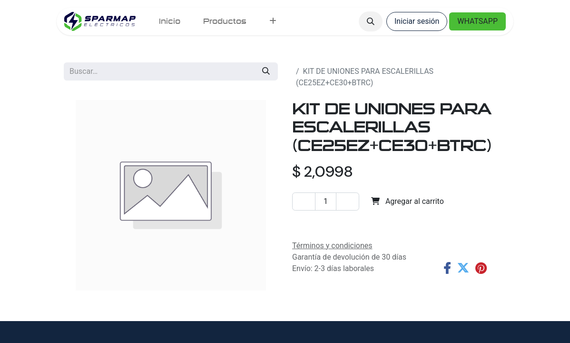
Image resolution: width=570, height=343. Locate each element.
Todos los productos (327, 59)
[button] (371, 21)
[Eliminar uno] (303, 201)
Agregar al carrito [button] (407, 201)
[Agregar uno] (347, 201)
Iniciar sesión (416, 21)
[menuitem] (169, 21)
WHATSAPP (477, 21)
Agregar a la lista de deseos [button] (345, 223)
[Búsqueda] (266, 71)
